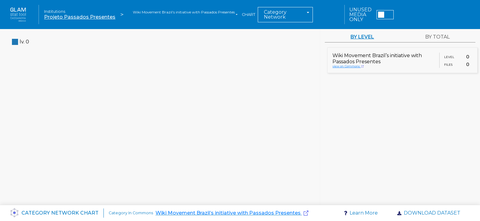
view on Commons (348, 66)
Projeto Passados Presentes (79, 17)
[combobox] (185, 14)
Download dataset (432, 213)
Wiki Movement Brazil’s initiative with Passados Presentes (228, 213)
